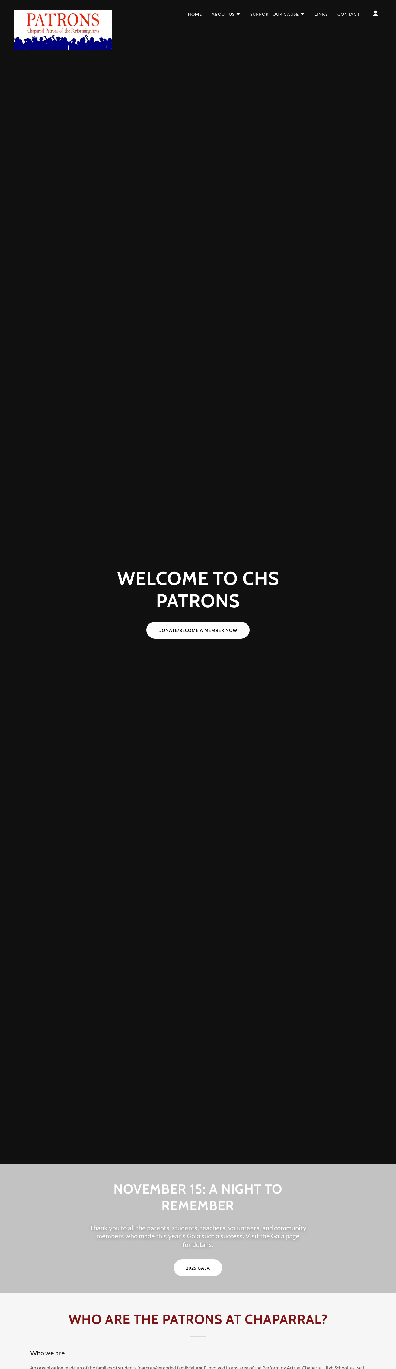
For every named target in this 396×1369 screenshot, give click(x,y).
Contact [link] (348, 14)
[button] (226, 14)
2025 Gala (198, 1267)
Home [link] (195, 14)
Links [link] (321, 14)
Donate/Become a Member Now (198, 630)
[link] (63, 12)
